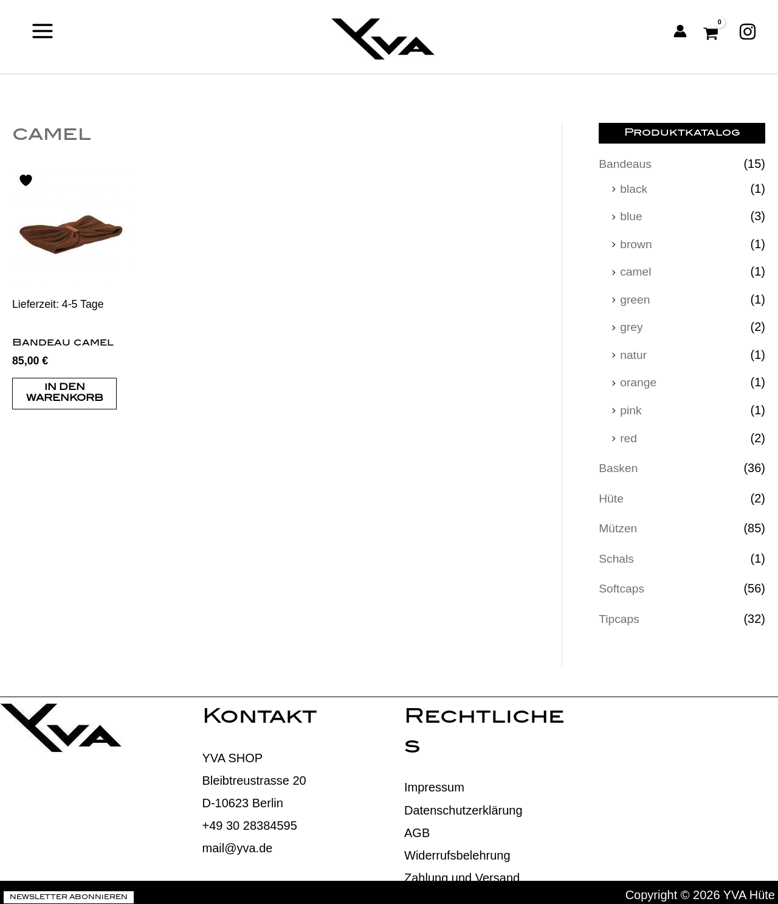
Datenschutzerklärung (463, 805)
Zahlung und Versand (462, 872)
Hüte (611, 494)
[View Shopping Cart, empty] (712, 31)
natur (634, 352)
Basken (619, 464)
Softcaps (622, 583)
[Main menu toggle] (42, 31)
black (634, 188)
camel (636, 270)
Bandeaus (626, 163)
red (629, 434)
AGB (417, 827)
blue (631, 215)
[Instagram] (747, 31)
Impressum (434, 781)
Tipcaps (620, 613)
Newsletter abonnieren (69, 892)
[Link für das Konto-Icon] (680, 31)
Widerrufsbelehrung (457, 850)
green (635, 297)
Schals (617, 553)
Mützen (619, 523)
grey (632, 325)
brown (636, 242)
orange (639, 379)
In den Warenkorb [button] (64, 394)
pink (631, 407)
